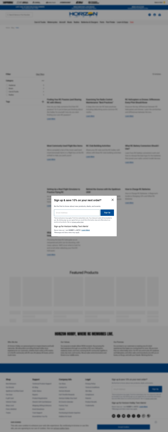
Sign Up (107, 213)
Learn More (86, 230)
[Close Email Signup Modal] (112, 199)
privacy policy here (77, 222)
